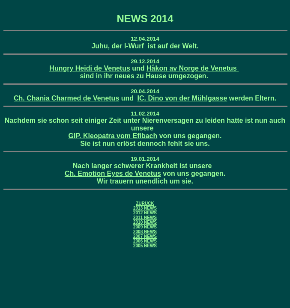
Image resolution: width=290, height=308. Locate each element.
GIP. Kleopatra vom (112, 135)
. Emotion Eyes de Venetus (113, 173)
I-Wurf (134, 46)
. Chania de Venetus (66, 98)
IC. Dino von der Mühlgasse (182, 98)
